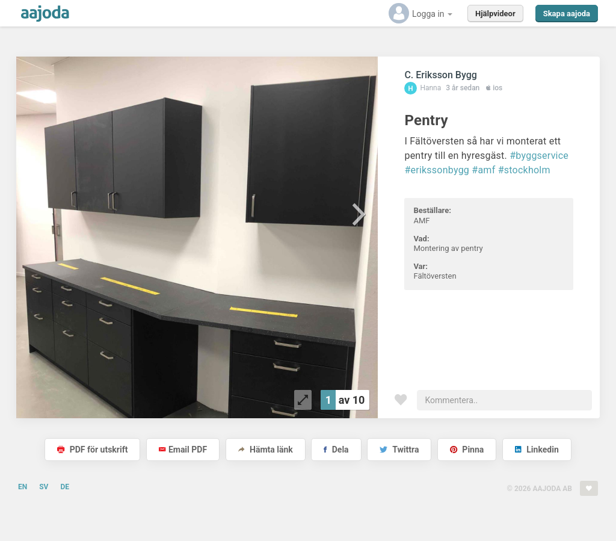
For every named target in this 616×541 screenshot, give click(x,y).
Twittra (399, 449)
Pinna (467, 449)
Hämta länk (265, 449)
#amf (483, 170)
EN (22, 487)
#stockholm (524, 170)
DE (64, 487)
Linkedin (537, 449)
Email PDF (183, 449)
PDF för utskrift (92, 449)
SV (43, 487)
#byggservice (539, 155)
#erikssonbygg (436, 170)
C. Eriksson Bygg (440, 75)
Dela (336, 449)
